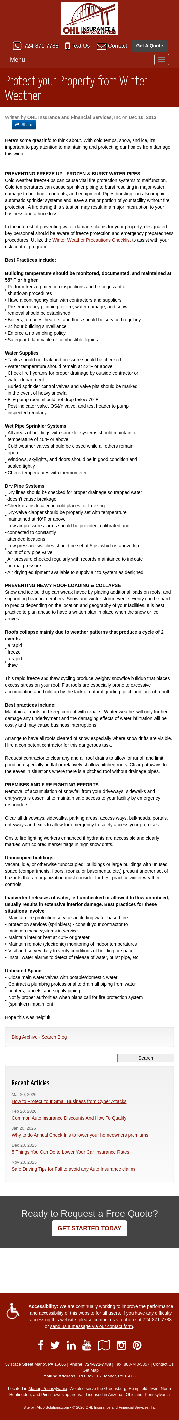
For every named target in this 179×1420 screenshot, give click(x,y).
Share (23, 124)
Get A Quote (149, 45)
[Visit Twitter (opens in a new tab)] (55, 1345)
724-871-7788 (41, 46)
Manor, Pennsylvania (48, 1388)
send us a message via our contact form (91, 1326)
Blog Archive (25, 1037)
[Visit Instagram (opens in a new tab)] (121, 1345)
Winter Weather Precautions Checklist (91, 240)
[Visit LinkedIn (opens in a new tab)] (71, 1345)
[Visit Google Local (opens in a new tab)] (104, 1345)
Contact (117, 46)
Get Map (91, 1370)
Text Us (80, 46)
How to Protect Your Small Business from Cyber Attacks (69, 1101)
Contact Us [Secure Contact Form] (163, 1364)
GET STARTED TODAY (90, 1228)
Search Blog (54, 1037)
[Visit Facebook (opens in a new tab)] (40, 1345)
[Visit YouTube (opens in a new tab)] (87, 1345)
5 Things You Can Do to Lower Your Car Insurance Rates (70, 1152)
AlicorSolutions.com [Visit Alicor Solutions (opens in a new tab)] (53, 1407)
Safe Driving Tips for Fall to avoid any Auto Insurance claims (73, 1169)
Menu (17, 59)
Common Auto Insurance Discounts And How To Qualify (69, 1118)
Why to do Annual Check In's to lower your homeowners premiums (80, 1135)
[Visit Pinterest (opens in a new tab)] (137, 1345)
